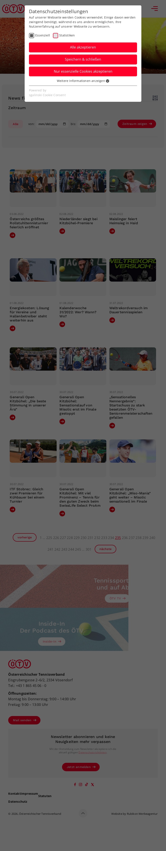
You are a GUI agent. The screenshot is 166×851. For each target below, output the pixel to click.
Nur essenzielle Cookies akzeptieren (83, 71)
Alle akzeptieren (83, 47)
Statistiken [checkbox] (67, 35)
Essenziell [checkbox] (42, 35)
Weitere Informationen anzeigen (83, 81)
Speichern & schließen (83, 59)
